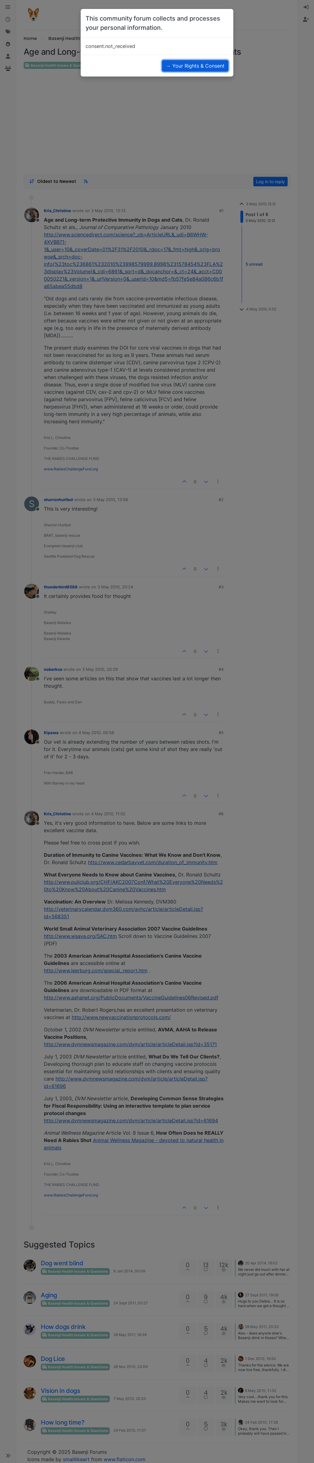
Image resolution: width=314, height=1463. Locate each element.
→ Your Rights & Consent (195, 66)
